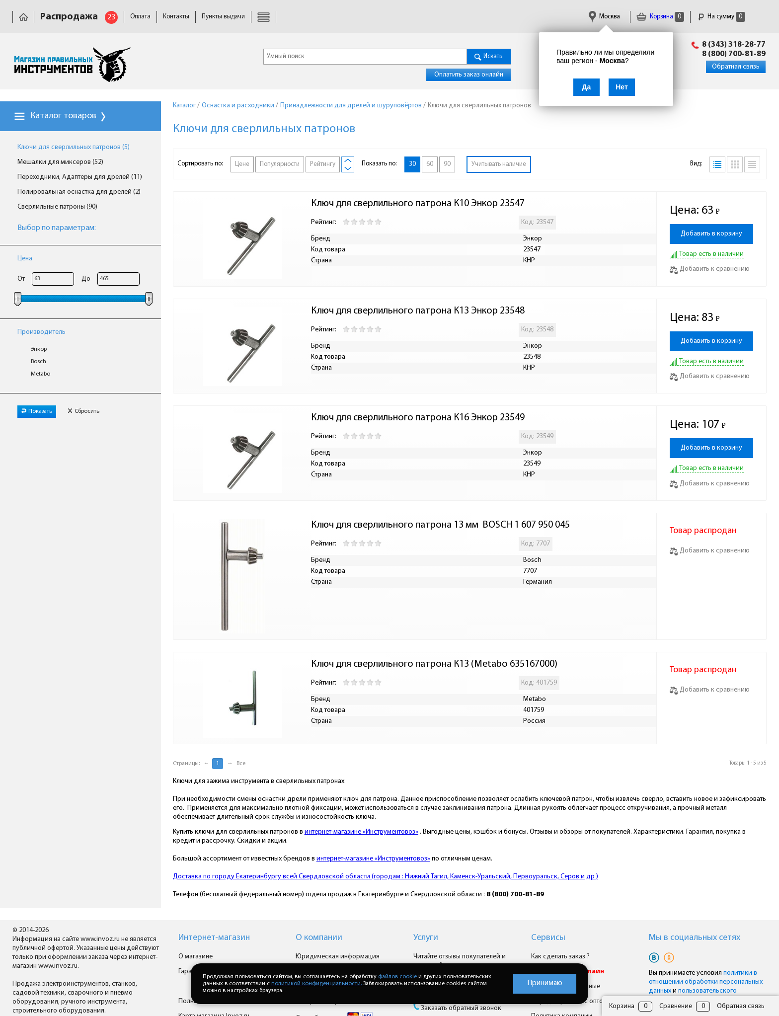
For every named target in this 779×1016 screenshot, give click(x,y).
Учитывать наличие (498, 164)
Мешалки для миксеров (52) (60, 162)
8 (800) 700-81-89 (734, 54)
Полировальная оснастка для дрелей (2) (79, 192)
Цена (24, 258)
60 (429, 164)
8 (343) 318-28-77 (734, 45)
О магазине (195, 956)
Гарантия (398, 16)
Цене (242, 164)
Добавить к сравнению (710, 269)
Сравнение (675, 1006)
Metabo (40, 374)
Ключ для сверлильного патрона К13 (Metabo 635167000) (434, 664)
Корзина (660, 16)
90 (447, 164)
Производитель (41, 332)
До (85, 279)
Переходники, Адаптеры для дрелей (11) (79, 177)
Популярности (280, 164)
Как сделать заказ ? (560, 956)
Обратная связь (736, 67)
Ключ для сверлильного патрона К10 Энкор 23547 (418, 204)
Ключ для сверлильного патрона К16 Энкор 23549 (418, 418)
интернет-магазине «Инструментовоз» (361, 832)
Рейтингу (322, 164)
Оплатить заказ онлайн (468, 74)
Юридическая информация (334, 16)
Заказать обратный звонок (461, 1008)
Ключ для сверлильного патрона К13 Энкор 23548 (418, 311)
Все (240, 764)
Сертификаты (442, 16)
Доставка (270, 16)
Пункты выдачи (223, 16)
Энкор (39, 349)
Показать (36, 411)
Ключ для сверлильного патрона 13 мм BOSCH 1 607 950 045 (440, 525)
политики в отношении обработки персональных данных (706, 982)
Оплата (140, 16)
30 (412, 164)
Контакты (176, 16)
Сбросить (83, 411)
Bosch (38, 362)
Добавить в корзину (711, 233)
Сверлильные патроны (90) (57, 207)
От (21, 279)
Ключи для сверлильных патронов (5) (73, 147)
